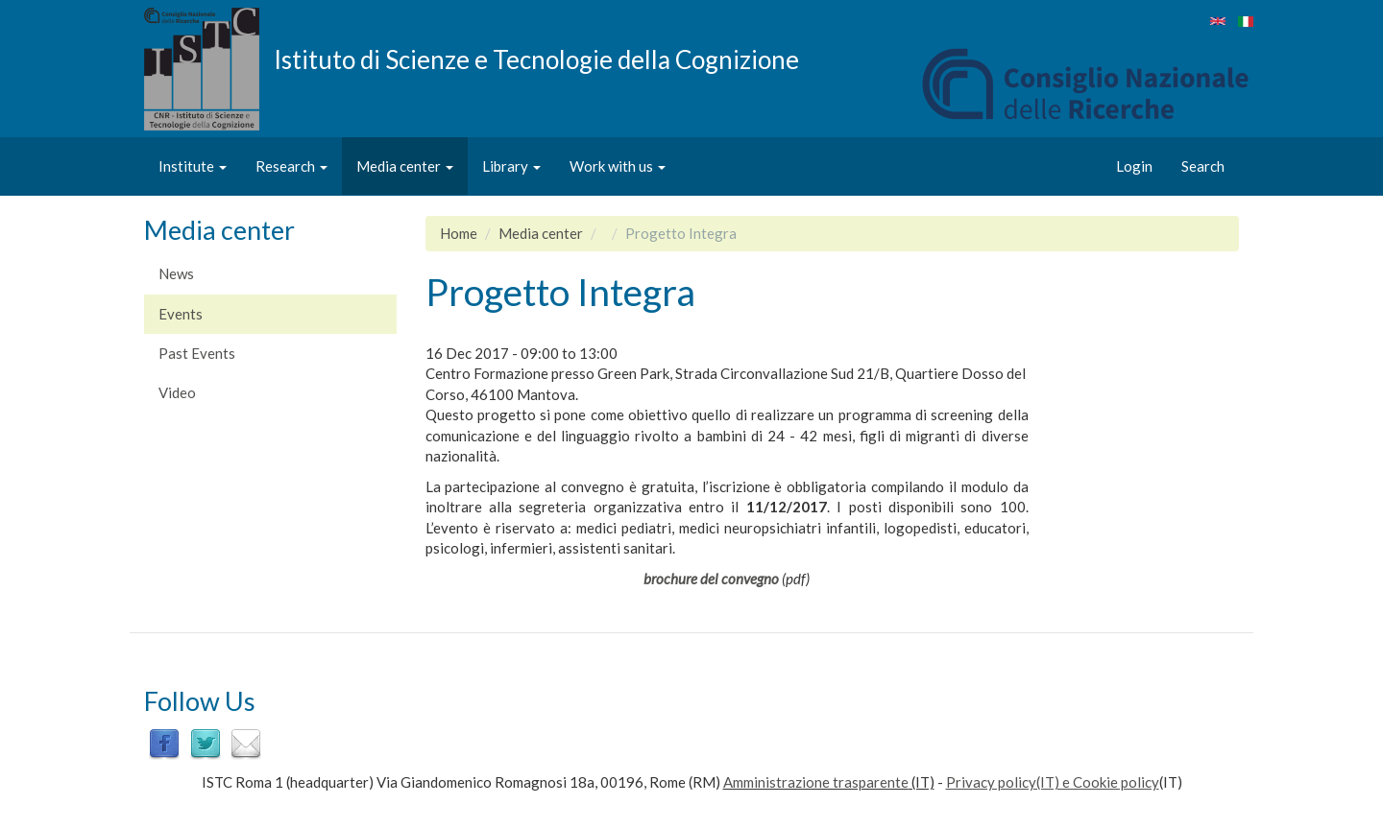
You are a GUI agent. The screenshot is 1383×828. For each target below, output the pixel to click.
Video (177, 392)
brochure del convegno (711, 578)
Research (291, 166)
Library (511, 166)
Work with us (618, 166)
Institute (192, 166)
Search (1203, 166)
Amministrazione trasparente (816, 782)
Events (180, 313)
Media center (404, 166)
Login (1134, 166)
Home (458, 233)
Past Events (196, 353)
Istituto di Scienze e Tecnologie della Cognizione (536, 58)
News (176, 273)
